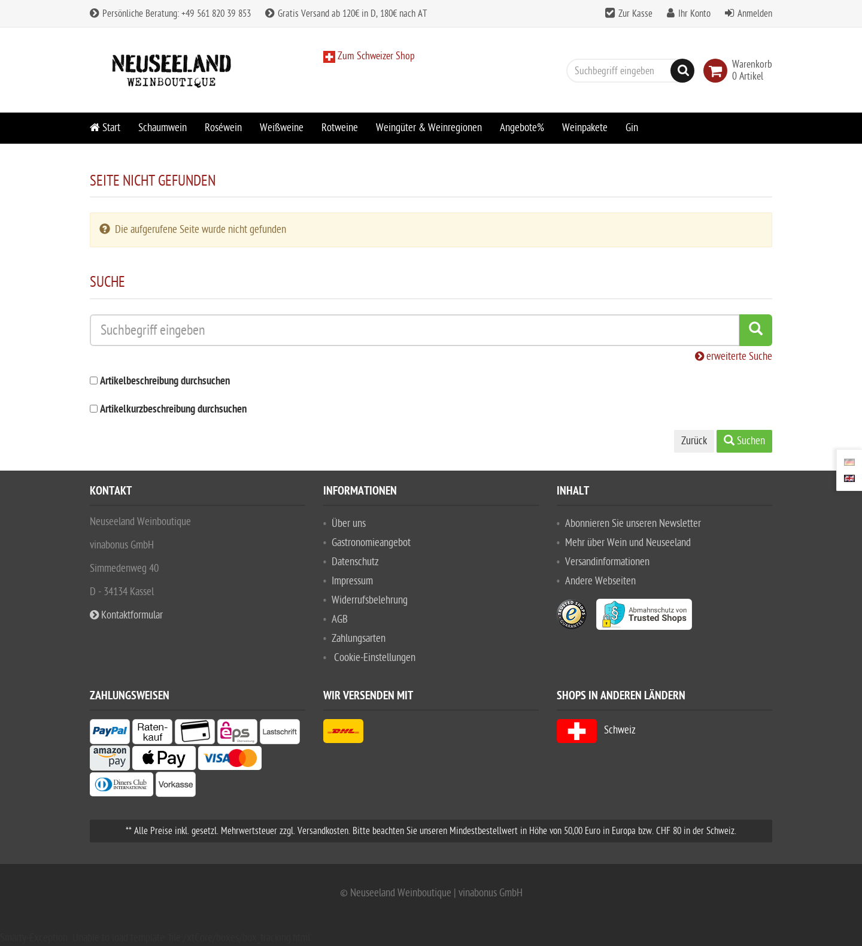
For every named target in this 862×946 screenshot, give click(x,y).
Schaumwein (162, 128)
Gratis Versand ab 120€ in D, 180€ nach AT (346, 13)
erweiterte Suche (733, 356)
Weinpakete (585, 128)
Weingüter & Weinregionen (429, 128)
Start (105, 128)
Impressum (352, 581)
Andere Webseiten (600, 581)
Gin (632, 128)
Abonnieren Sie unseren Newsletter (633, 523)
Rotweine (339, 128)
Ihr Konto (694, 13)
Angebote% (522, 128)
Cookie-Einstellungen (374, 657)
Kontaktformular (126, 615)
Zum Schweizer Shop (375, 56)
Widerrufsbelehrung (370, 600)
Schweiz (596, 730)
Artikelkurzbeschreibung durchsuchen (173, 410)
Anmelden (754, 13)
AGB (340, 619)
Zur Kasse (635, 13)
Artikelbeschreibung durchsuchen (165, 382)
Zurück (694, 441)
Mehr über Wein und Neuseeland (628, 542)
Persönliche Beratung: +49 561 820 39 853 (170, 13)
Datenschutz (355, 562)
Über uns (349, 523)
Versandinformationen (607, 562)
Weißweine (281, 128)
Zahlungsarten (359, 638)
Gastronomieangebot (371, 542)
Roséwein (223, 128)
